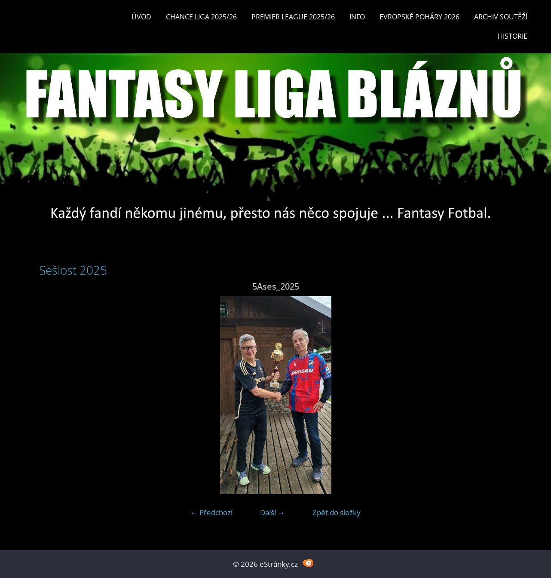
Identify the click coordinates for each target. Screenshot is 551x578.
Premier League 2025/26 (293, 17)
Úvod (141, 17)
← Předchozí (211, 512)
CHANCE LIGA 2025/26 (201, 17)
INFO (357, 17)
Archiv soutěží (500, 17)
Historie (512, 36)
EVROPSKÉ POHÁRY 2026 (419, 17)
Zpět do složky (336, 512)
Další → (272, 512)
